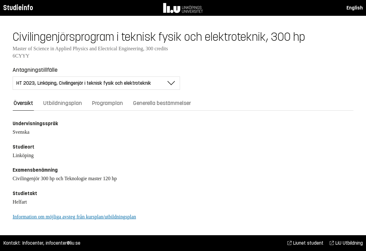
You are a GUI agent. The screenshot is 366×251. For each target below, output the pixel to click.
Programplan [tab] (107, 103)
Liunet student (305, 243)
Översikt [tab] (23, 103)
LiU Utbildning (346, 243)
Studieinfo (18, 7)
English (354, 8)
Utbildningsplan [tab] (62, 103)
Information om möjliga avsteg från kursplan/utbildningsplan (74, 216)
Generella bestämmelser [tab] (162, 103)
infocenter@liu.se (63, 243)
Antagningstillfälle (35, 69)
